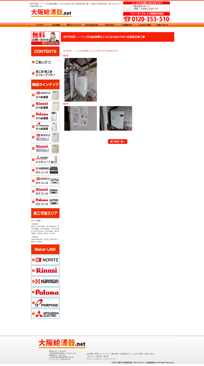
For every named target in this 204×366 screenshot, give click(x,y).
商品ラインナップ (102, 356)
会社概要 (89, 356)
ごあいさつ (90, 358)
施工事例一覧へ (117, 141)
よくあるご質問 (137, 356)
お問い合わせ (149, 356)
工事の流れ (114, 356)
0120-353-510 (65, 361)
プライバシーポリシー (94, 361)
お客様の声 (124, 356)
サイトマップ (110, 361)
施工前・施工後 (103, 358)
